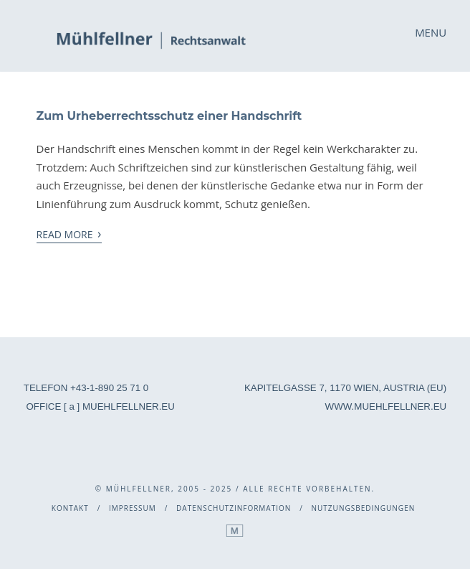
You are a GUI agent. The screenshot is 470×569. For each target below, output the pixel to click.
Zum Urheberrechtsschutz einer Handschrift (169, 116)
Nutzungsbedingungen (364, 508)
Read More (69, 233)
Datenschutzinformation (233, 508)
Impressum (132, 508)
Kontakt (70, 508)
